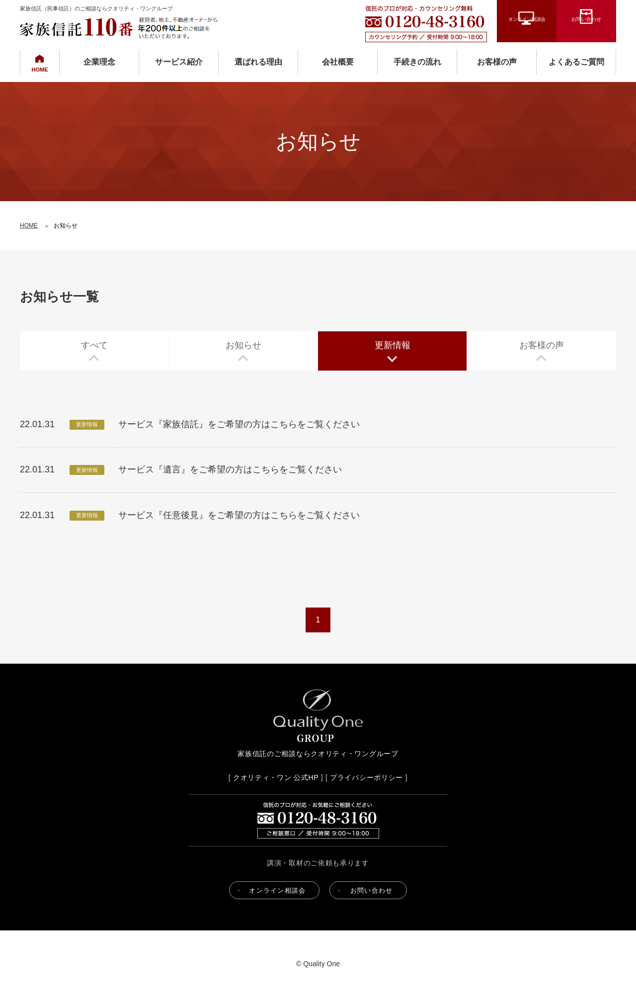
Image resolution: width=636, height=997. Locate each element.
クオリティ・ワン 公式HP (275, 777)
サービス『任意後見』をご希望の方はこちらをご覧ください (239, 515)
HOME (40, 70)
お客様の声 (497, 62)
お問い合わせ (586, 30)
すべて (94, 345)
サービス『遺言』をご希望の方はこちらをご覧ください (230, 469)
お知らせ (243, 345)
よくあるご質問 (576, 62)
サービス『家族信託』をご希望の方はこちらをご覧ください (239, 424)
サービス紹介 (179, 62)
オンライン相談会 (527, 30)
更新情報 (392, 345)
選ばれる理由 (258, 62)
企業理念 (99, 62)
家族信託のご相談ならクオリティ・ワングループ (318, 754)
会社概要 (338, 62)
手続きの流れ (417, 62)
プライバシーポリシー (366, 777)
